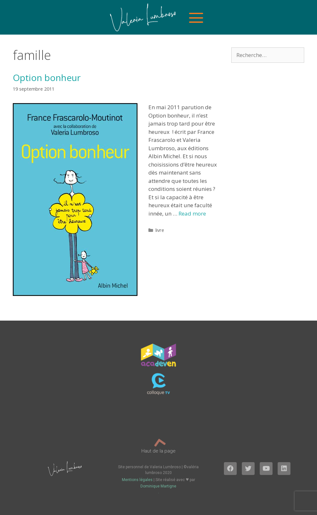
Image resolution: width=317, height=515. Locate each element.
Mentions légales (137, 480)
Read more (192, 213)
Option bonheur (47, 77)
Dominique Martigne (158, 486)
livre (159, 230)
